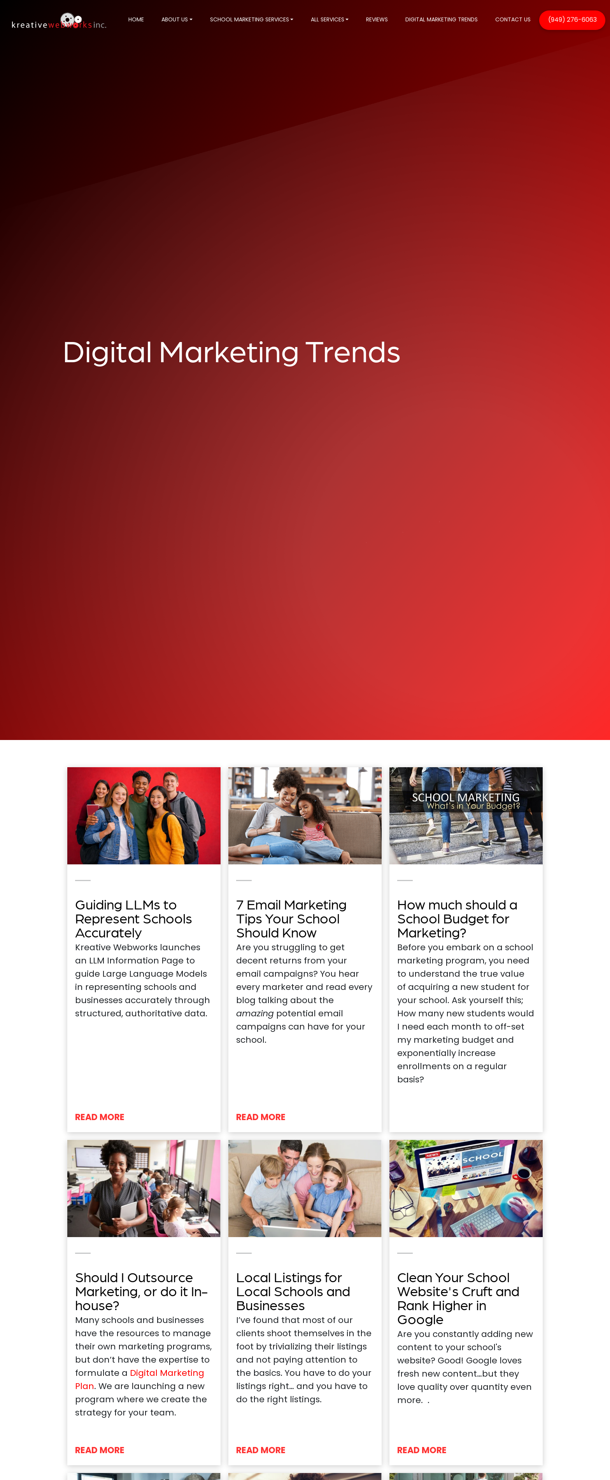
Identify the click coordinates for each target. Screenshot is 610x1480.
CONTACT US (513, 20)
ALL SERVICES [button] (327, 20)
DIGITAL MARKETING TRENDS (441, 20)
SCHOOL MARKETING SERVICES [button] (249, 20)
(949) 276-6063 (572, 20)
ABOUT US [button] (174, 20)
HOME (136, 20)
